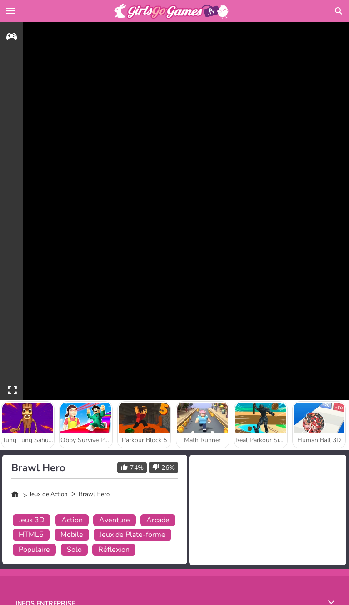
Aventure (114, 520)
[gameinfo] (12, 38)
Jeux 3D (32, 520)
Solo (74, 550)
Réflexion (114, 550)
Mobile (71, 535)
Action (72, 520)
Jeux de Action (48, 494)
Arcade (158, 520)
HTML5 (31, 535)
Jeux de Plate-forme (132, 535)
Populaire (34, 550)
